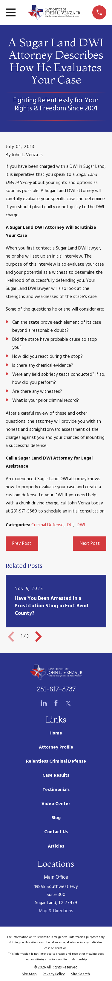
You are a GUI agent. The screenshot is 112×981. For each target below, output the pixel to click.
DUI (70, 525)
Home (56, 733)
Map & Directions (56, 911)
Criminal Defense (47, 525)
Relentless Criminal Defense (56, 761)
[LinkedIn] (44, 703)
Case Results (55, 775)
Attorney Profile (56, 747)
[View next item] (38, 636)
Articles (56, 846)
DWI (81, 525)
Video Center (56, 803)
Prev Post (21, 543)
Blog (56, 818)
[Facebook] (56, 703)
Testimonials (56, 789)
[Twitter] (68, 703)
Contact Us (56, 832)
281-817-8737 (56, 689)
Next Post (90, 543)
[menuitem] (29, 974)
